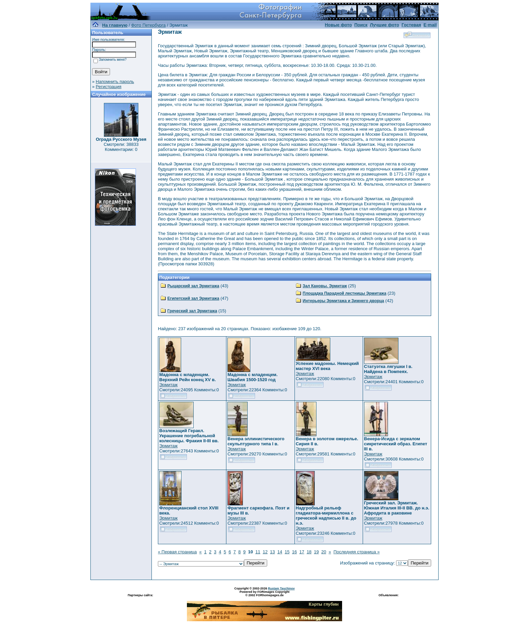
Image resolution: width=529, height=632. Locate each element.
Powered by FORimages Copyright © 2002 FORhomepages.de (264, 593)
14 (279, 551)
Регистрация (108, 86)
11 (257, 551)
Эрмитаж (168, 384)
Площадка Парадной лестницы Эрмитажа (344, 293)
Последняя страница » (356, 551)
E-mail (430, 24)
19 (316, 551)
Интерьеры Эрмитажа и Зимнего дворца (343, 300)
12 (265, 551)
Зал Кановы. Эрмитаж (325, 286)
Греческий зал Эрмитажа (192, 311)
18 (309, 551)
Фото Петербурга (148, 25)
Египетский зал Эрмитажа (193, 298)
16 (294, 551)
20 (323, 551)
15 (287, 551)
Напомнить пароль (115, 81)
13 (272, 551)
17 (301, 551)
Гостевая (411, 24)
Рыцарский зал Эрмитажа (193, 286)
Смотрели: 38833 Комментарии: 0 (121, 147)
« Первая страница (177, 551)
